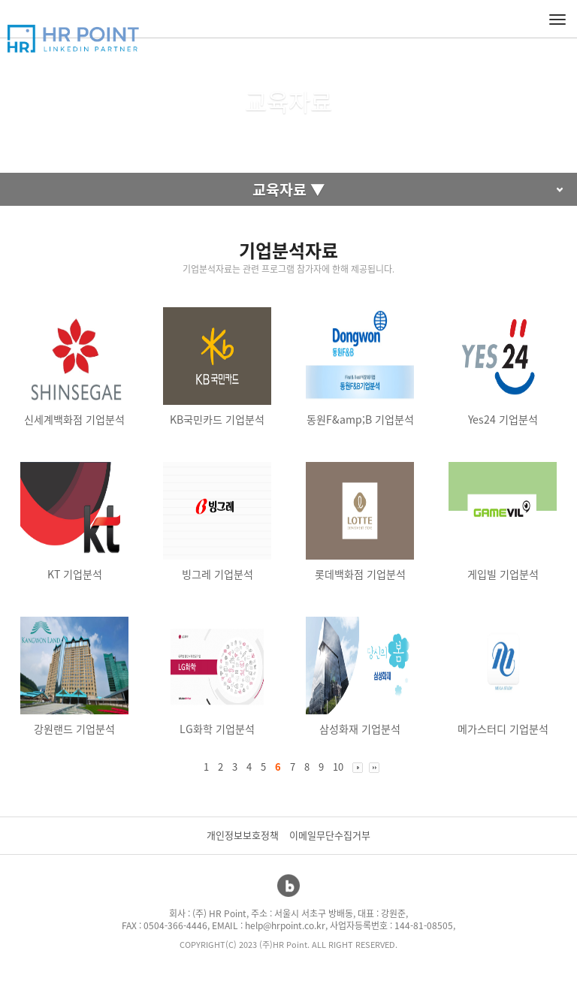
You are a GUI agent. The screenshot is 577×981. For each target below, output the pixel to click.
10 (338, 766)
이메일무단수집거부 (329, 835)
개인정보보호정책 (243, 835)
